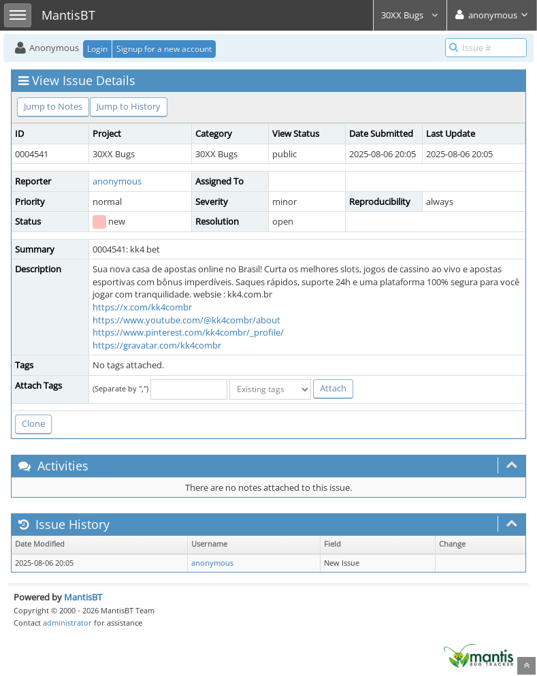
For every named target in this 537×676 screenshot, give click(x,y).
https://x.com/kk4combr (142, 307)
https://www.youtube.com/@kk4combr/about (186, 320)
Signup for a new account (164, 48)
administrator (67, 622)
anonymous (117, 181)
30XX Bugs (410, 15)
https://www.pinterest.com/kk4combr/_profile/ (188, 332)
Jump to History (129, 106)
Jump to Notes (53, 106)
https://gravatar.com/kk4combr (157, 345)
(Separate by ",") (120, 388)
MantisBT (83, 597)
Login (97, 48)
